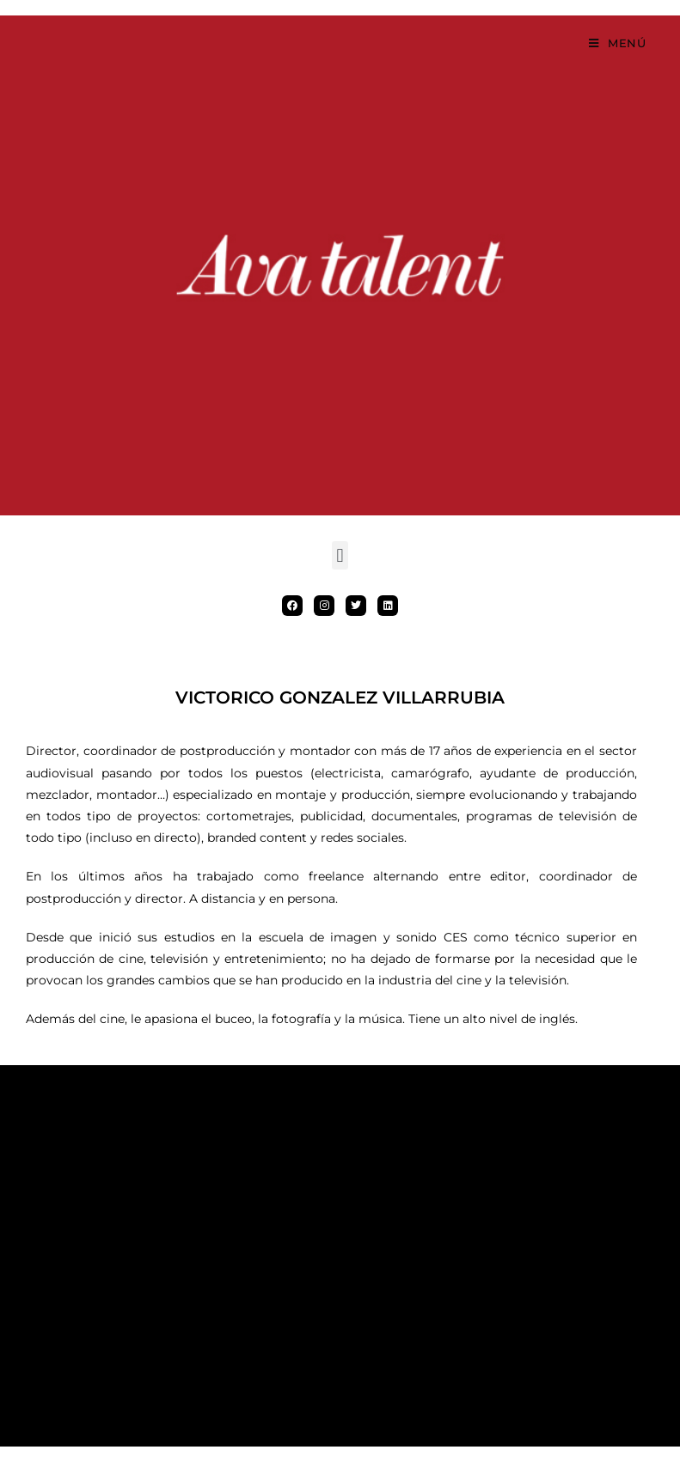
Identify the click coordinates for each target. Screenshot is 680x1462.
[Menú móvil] (617, 43)
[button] (340, 555)
